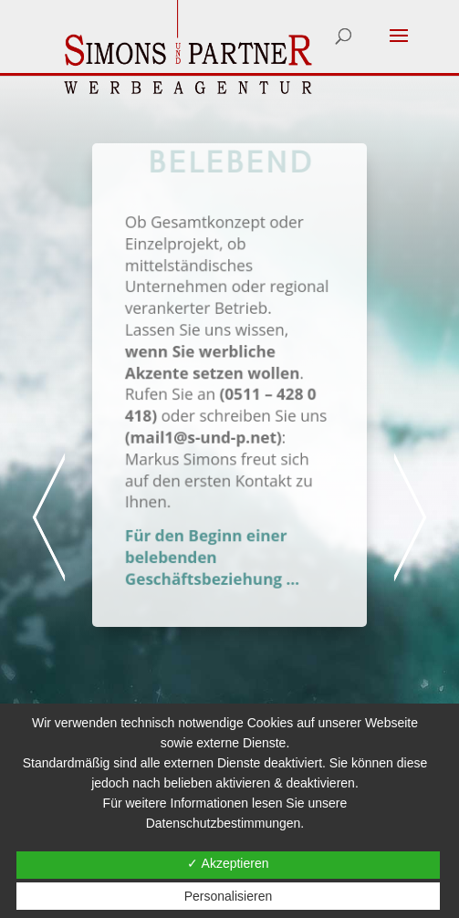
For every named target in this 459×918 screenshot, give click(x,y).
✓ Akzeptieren (227, 863)
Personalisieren (228, 896)
